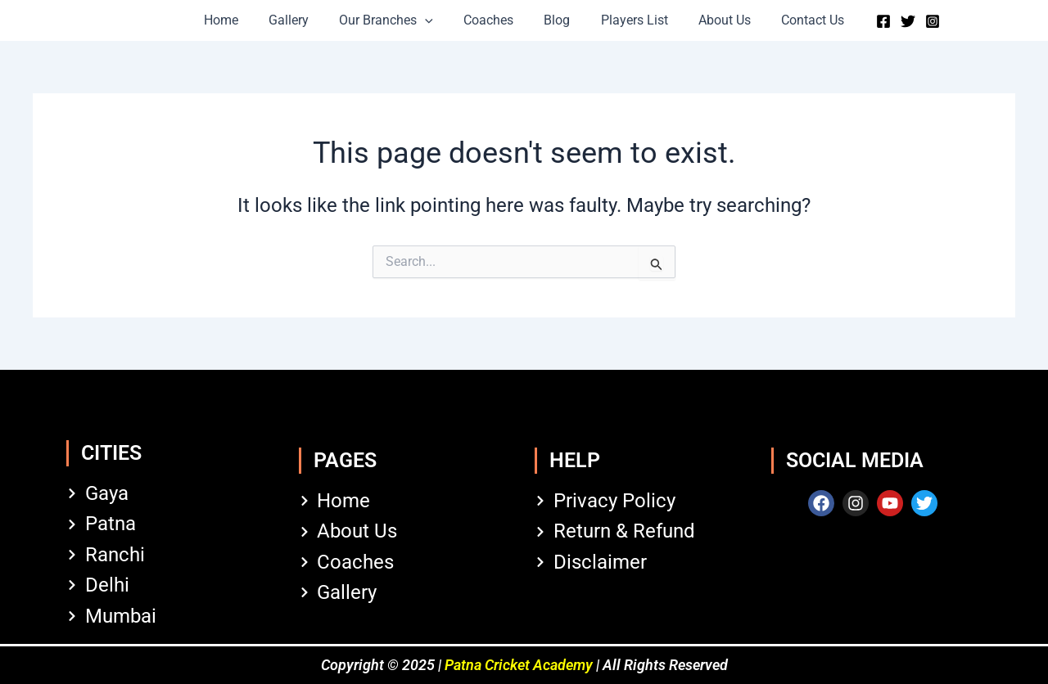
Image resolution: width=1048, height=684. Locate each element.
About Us (714, 20)
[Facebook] (866, 21)
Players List (628, 20)
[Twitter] (890, 21)
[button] (431, 20)
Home (236, 20)
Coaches (491, 20)
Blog (555, 20)
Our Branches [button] (393, 20)
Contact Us (797, 20)
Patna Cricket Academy (519, 664)
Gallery (299, 20)
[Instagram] (915, 21)
